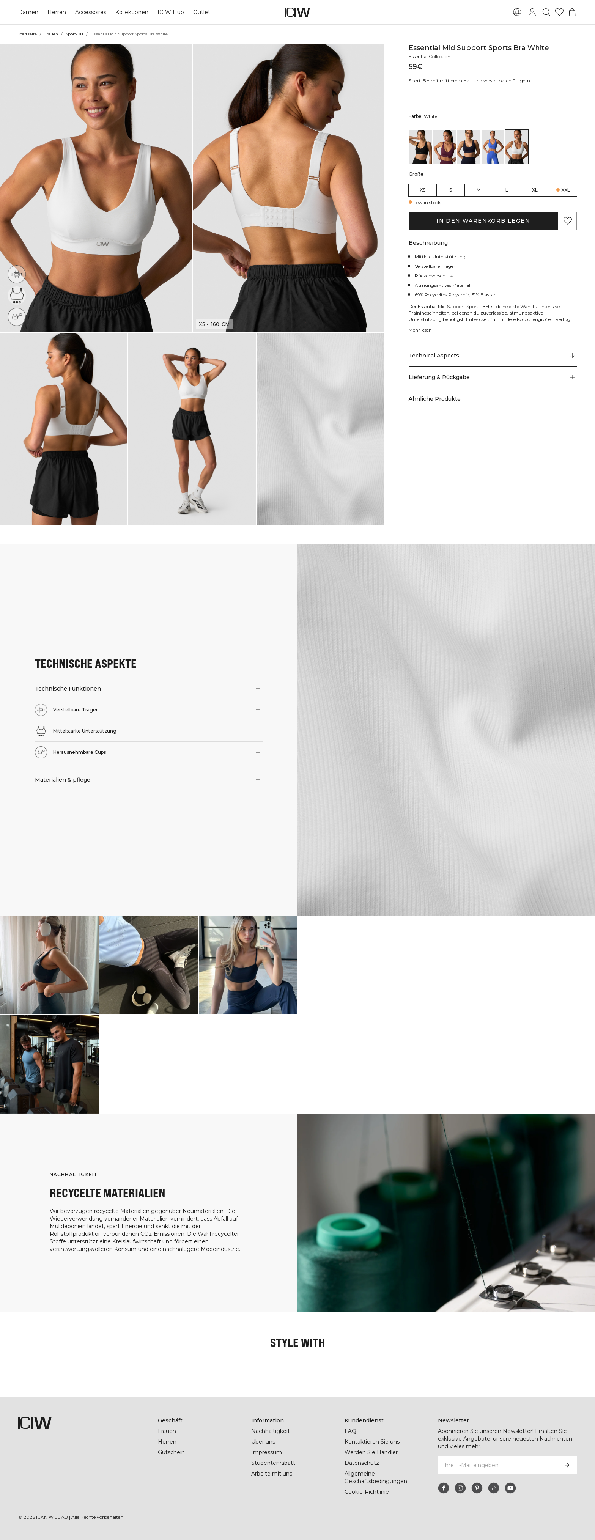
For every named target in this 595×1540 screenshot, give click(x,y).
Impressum (266, 1452)
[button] (96, 188)
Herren (56, 12)
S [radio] (450, 190)
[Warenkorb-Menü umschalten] (572, 12)
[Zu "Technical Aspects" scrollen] (493, 356)
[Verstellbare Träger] (17, 274)
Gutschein (171, 1452)
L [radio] (506, 190)
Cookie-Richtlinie (367, 1491)
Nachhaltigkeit (270, 1431)
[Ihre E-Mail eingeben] (497, 1465)
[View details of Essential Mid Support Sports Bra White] (517, 146)
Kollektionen (131, 12)
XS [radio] (422, 190)
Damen (28, 12)
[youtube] (510, 1488)
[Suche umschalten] (546, 12)
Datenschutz (361, 1463)
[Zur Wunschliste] (559, 12)
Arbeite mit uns (272, 1473)
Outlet (200, 12)
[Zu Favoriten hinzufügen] (568, 221)
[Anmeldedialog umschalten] (532, 12)
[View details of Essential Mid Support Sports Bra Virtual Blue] (493, 146)
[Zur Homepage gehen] (297, 12)
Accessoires (89, 12)
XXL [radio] (565, 190)
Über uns (263, 1441)
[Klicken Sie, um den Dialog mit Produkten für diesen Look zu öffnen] (49, 965)
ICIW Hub (170, 12)
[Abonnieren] (567, 1465)
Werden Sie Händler (371, 1452)
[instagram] (460, 1488)
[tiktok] (493, 1488)
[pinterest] (477, 1488)
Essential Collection (431, 56)
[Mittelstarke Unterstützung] (17, 295)
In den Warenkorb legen (483, 220)
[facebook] (443, 1488)
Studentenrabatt (273, 1463)
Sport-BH (74, 33)
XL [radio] (535, 190)
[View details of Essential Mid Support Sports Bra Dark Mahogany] (444, 146)
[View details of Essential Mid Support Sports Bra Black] (420, 146)
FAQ (350, 1431)
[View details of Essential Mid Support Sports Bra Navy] (468, 146)
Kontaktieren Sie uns (372, 1441)
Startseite (27, 33)
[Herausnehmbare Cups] (17, 317)
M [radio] (479, 190)
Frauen (51, 33)
